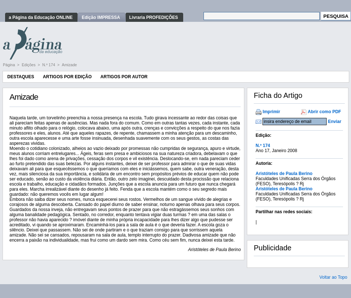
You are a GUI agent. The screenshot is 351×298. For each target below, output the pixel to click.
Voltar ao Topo (333, 277)
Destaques (20, 76)
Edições (29, 65)
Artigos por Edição (67, 76)
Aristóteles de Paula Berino (284, 173)
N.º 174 (49, 65)
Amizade (69, 65)
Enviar (335, 121)
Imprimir (271, 111)
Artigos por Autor (123, 76)
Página (9, 65)
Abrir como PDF (324, 111)
